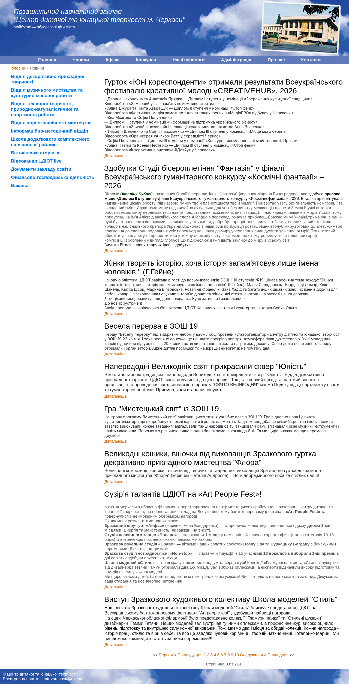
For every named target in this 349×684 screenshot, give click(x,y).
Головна (17, 68)
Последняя (277, 654)
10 (236, 654)
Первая (166, 654)
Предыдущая (190, 654)
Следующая (251, 654)
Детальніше (115, 155)
